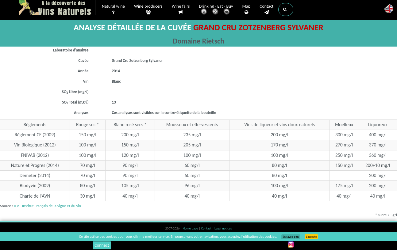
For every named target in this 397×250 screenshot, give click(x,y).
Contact (266, 9)
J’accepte (311, 237)
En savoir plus (291, 237)
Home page (191, 228)
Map (246, 9)
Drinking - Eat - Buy (216, 10)
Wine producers (148, 9)
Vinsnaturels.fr (57, 8)
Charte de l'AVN (35, 196)
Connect (101, 245)
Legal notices (223, 228)
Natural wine (113, 9)
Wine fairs (181, 9)
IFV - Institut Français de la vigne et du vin (47, 205)
